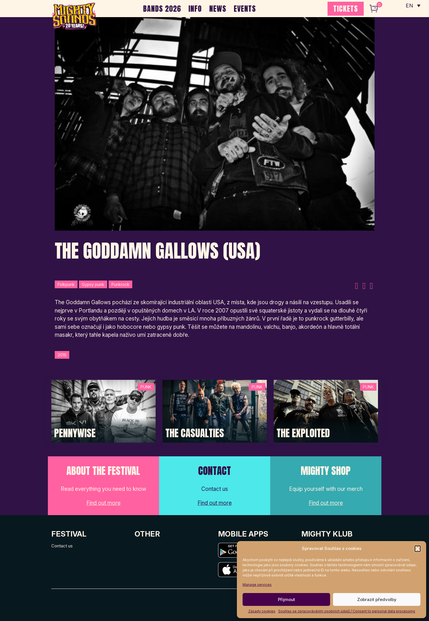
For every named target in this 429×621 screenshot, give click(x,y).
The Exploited (303, 433)
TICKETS (345, 8)
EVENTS (245, 8)
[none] (412, 5)
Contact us (62, 546)
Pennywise (74, 433)
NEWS (217, 8)
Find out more (103, 503)
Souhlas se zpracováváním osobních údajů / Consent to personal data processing (346, 611)
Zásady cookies (261, 611)
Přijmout (286, 599)
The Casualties (194, 433)
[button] (417, 548)
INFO (195, 8)
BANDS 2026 (162, 8)
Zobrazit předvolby (377, 599)
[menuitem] (412, 5)
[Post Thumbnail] (103, 411)
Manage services (257, 584)
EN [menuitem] (409, 6)
